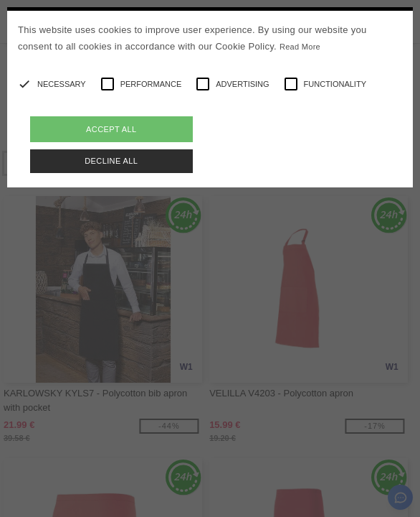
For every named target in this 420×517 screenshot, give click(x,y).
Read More (300, 46)
